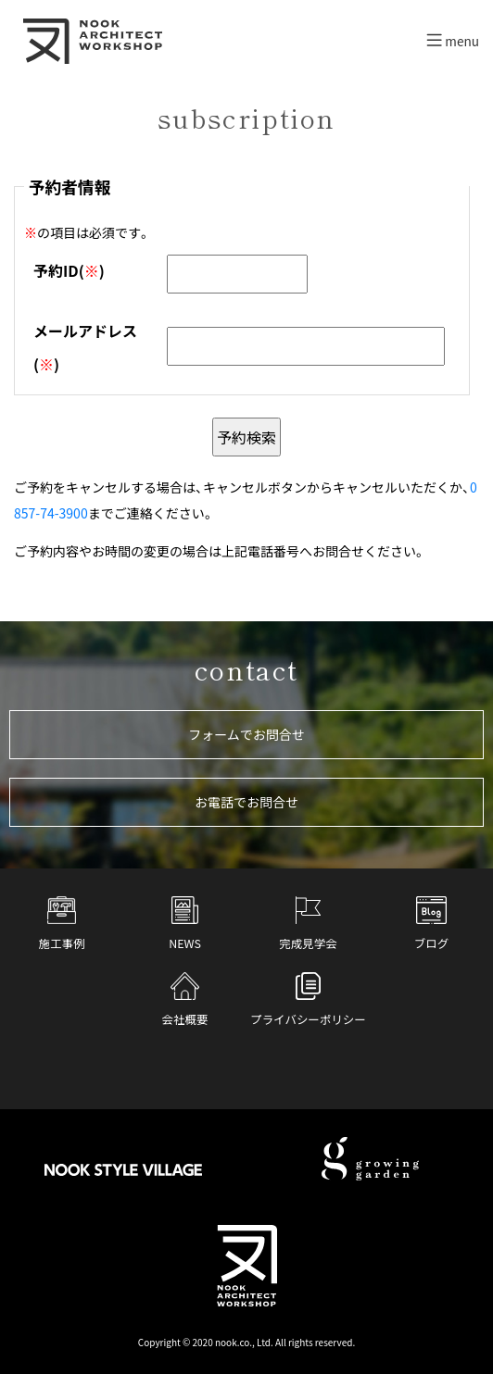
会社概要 (185, 1000)
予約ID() (69, 270)
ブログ (431, 924)
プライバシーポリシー (307, 1000)
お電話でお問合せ (246, 802)
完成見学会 (307, 924)
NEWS (185, 924)
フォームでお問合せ (246, 734)
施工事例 (62, 924)
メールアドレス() (85, 346)
